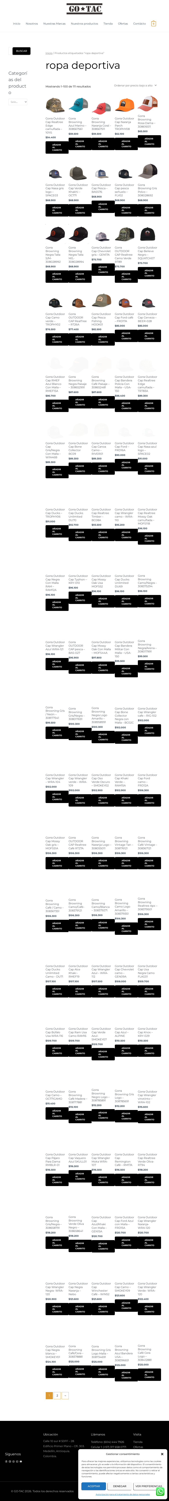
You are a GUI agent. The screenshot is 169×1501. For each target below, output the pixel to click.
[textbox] (16, 102)
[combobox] (17, 102)
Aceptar (94, 1486)
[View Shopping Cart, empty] (153, 23)
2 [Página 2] (57, 1395)
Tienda (108, 23)
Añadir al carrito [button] (57, 147)
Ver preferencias (148, 1486)
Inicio (16, 23)
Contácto (139, 23)
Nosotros (32, 23)
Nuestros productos (84, 23)
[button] (162, 1454)
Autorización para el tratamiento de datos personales (123, 1494)
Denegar (119, 1486)
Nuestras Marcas (54, 23)
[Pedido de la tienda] (134, 85)
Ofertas (123, 23)
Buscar (21, 51)
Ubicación (50, 1434)
